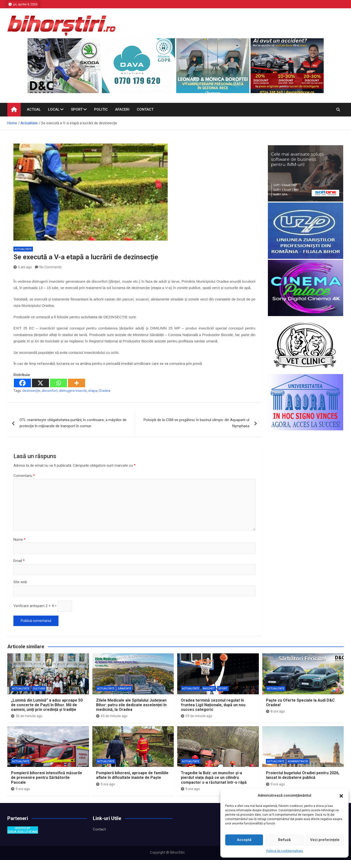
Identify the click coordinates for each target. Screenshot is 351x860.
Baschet (209, 688)
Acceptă (244, 840)
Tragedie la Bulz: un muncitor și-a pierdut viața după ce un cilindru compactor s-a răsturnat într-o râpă (214, 777)
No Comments (50, 267)
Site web (20, 582)
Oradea (104, 391)
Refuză (284, 840)
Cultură (39, 688)
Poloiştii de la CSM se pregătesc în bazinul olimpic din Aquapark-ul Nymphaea (196, 423)
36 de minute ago (26, 716)
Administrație (298, 761)
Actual (34, 109)
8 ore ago (275, 711)
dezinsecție (31, 391)
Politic (101, 109)
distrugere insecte (73, 391)
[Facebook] (22, 383)
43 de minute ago (111, 716)
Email (19, 561)
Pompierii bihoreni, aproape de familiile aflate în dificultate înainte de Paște (132, 775)
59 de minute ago (196, 716)
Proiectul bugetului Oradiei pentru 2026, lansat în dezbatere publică (302, 775)
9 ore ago (20, 789)
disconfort (50, 391)
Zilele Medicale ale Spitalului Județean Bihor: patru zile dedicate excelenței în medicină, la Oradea (131, 705)
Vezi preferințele (325, 840)
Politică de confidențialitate (284, 851)
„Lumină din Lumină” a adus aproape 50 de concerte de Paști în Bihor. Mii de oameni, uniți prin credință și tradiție (47, 705)
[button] (341, 795)
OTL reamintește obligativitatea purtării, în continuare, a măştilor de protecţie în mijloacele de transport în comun (73, 423)
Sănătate (124, 688)
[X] (40, 383)
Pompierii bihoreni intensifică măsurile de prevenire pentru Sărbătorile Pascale (46, 777)
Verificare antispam (29, 606)
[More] (76, 383)
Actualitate (23, 249)
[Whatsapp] (58, 383)
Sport (77, 109)
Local (53, 109)
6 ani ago (22, 267)
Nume (19, 539)
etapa (92, 391)
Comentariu (24, 475)
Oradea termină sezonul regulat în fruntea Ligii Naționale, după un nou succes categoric (213, 705)
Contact (145, 109)
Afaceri (122, 109)
